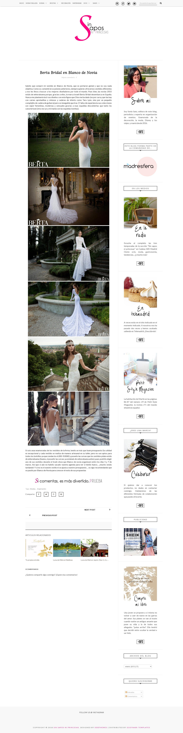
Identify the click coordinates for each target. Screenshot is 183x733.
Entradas (129, 692)
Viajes (97, 3)
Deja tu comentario (68, 77)
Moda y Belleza (31, 3)
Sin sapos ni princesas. (67, 727)
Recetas (54, 3)
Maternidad (77, 3)
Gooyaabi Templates (138, 727)
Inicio (21, 3)
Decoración (66, 3)
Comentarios (131, 696)
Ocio (87, 3)
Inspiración (41, 489)
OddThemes (101, 727)
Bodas (43, 3)
